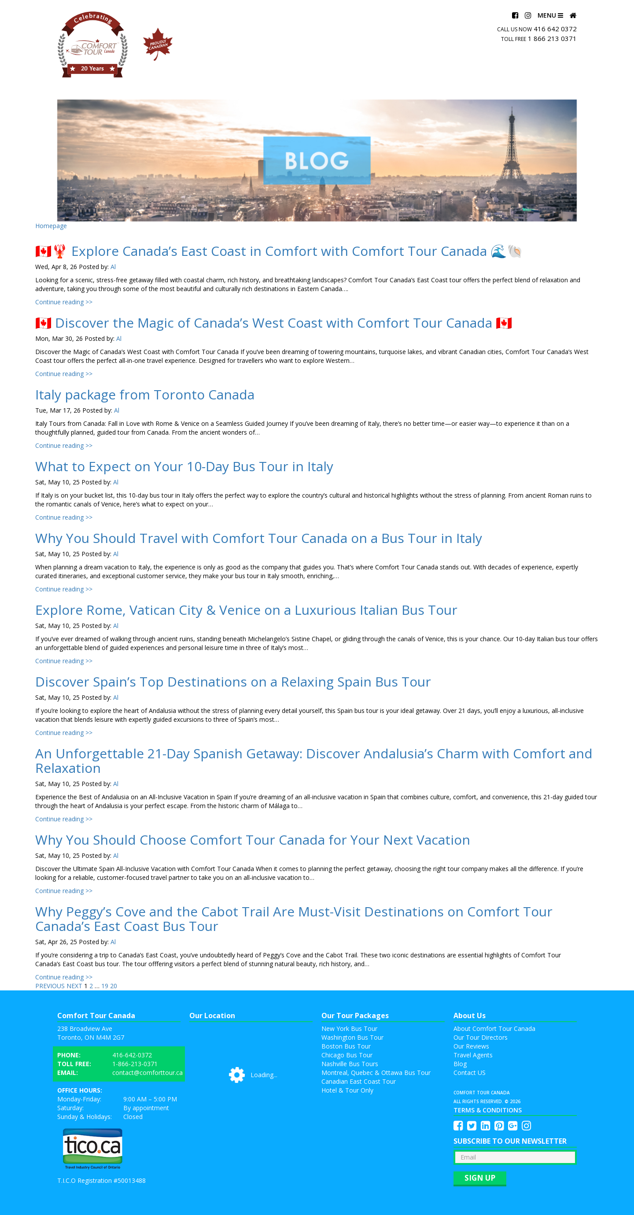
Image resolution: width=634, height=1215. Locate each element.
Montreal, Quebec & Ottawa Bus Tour (376, 1072)
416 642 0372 (555, 28)
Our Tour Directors (480, 1037)
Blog (460, 1064)
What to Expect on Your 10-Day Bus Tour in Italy (184, 466)
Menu (550, 15)
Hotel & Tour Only (347, 1090)
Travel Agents (473, 1055)
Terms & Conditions (487, 1110)
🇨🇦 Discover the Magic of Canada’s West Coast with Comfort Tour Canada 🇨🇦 (273, 323)
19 (104, 986)
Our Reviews (471, 1046)
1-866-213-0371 (135, 1064)
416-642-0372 (132, 1055)
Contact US (469, 1072)
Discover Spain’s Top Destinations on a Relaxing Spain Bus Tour (233, 681)
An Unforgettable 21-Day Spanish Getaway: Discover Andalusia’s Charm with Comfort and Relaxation (314, 760)
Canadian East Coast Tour (358, 1081)
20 (113, 986)
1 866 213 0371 (552, 38)
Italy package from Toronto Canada (144, 394)
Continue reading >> (63, 302)
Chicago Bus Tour (346, 1055)
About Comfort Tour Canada (494, 1028)
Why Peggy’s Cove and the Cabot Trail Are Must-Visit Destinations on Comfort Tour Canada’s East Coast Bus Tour (294, 918)
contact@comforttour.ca (147, 1072)
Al (113, 266)
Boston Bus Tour (346, 1046)
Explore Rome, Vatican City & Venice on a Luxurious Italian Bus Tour (246, 610)
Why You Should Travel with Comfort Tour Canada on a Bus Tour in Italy (258, 538)
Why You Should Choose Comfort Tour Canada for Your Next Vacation (252, 840)
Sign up (479, 1178)
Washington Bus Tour (352, 1037)
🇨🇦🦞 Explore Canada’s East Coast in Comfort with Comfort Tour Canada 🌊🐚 (279, 251)
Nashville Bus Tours (349, 1064)
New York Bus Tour (349, 1028)
